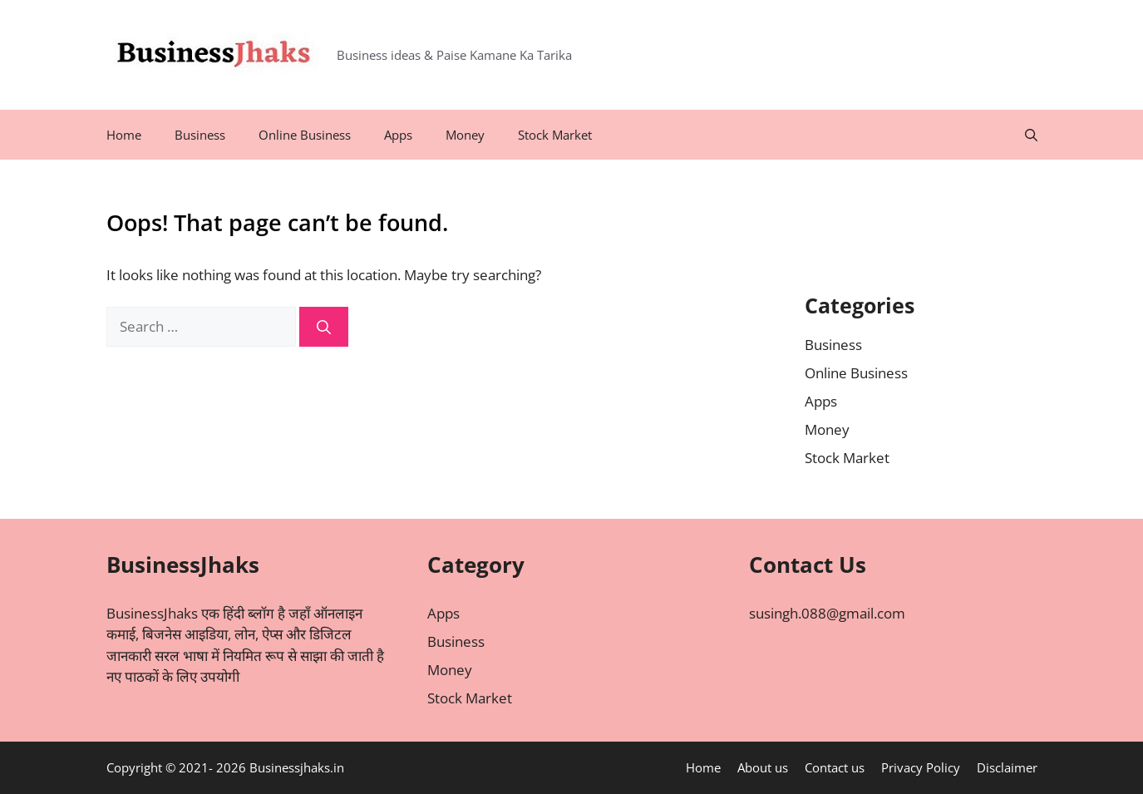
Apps (398, 134)
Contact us (835, 767)
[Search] (323, 327)
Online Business (305, 134)
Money (465, 134)
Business (200, 134)
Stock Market (555, 134)
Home (123, 134)
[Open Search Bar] (1031, 135)
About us (762, 767)
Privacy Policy (920, 767)
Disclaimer (1007, 767)
